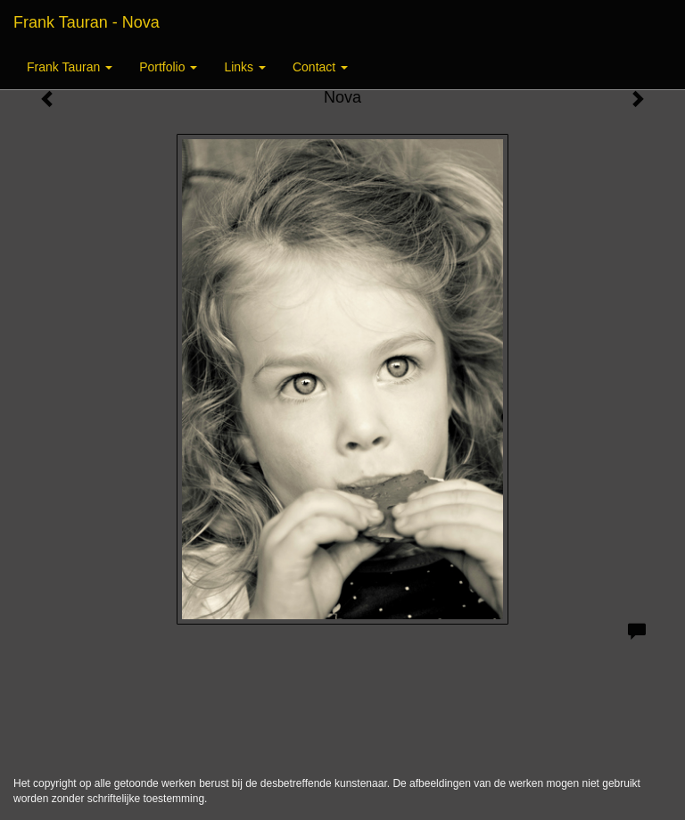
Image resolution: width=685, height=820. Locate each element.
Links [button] (245, 67)
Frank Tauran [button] (69, 67)
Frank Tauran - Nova (86, 22)
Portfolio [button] (168, 67)
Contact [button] (320, 67)
